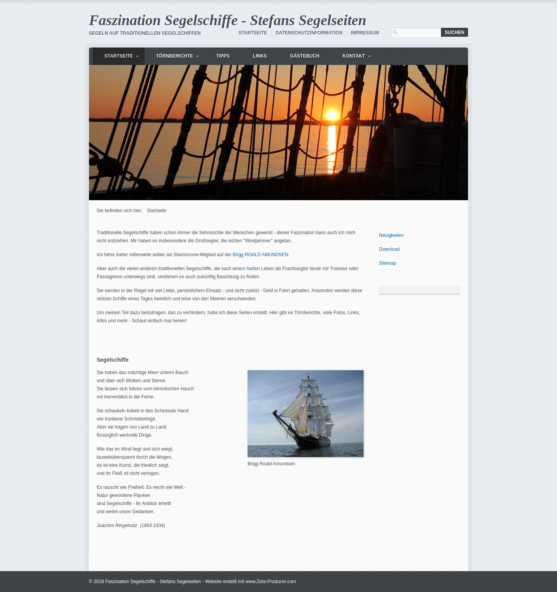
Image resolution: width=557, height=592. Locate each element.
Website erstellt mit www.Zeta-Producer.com (250, 581)
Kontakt (354, 56)
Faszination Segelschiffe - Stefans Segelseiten (227, 20)
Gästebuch (305, 56)
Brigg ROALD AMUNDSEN (260, 254)
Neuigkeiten (391, 235)
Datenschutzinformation (308, 33)
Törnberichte (174, 56)
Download (389, 249)
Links (260, 56)
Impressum (365, 33)
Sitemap (387, 263)
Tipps (223, 56)
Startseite (253, 33)
